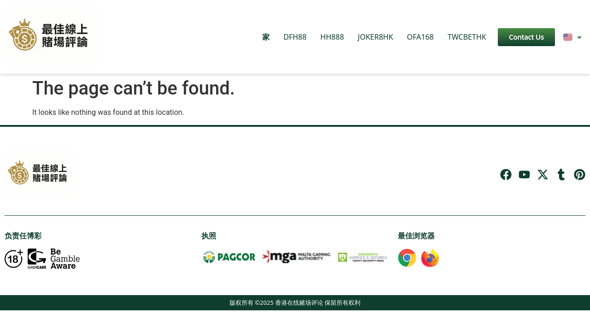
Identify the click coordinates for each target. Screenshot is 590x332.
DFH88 (295, 37)
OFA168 (420, 37)
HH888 (332, 37)
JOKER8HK (375, 37)
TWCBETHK (467, 37)
